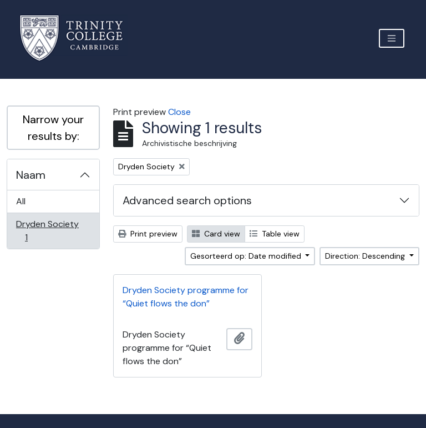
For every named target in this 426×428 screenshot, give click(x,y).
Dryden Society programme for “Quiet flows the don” (185, 296)
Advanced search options (187, 200)
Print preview (148, 234)
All (21, 201)
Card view (216, 234)
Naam (30, 175)
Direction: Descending (366, 256)
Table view (275, 234)
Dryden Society (47, 230)
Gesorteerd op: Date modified (246, 256)
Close (179, 112)
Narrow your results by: (53, 127)
